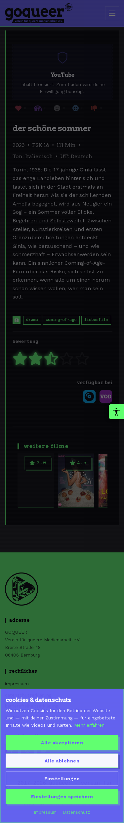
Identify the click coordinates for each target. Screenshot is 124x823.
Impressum (45, 812)
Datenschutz (76, 812)
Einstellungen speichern (62, 796)
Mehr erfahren (89, 725)
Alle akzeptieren (62, 742)
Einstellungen (62, 778)
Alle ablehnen (62, 760)
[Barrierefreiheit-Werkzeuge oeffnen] (116, 411)
